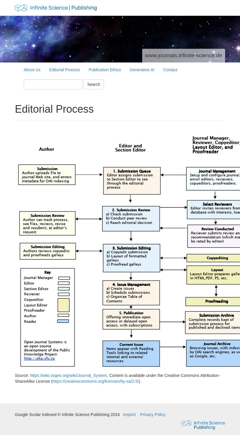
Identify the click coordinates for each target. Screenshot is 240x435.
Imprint (130, 414)
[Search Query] (53, 84)
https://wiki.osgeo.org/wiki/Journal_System (68, 375)
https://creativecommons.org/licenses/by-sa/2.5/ (95, 381)
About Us (32, 69)
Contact (170, 69)
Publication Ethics (105, 69)
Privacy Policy (153, 414)
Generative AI (142, 69)
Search (93, 84)
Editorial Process (64, 69)
